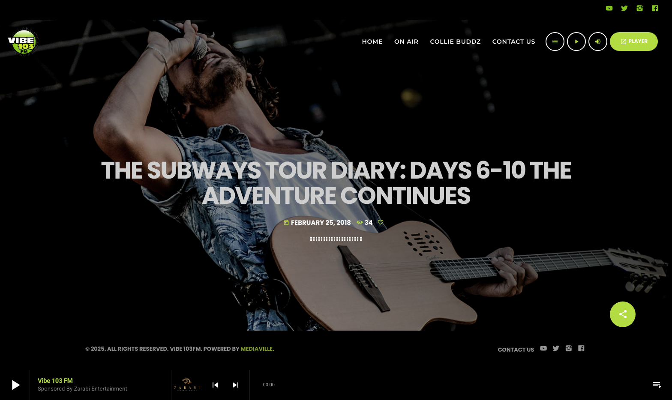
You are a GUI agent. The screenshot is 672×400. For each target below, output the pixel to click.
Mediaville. (257, 349)
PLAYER (634, 41)
